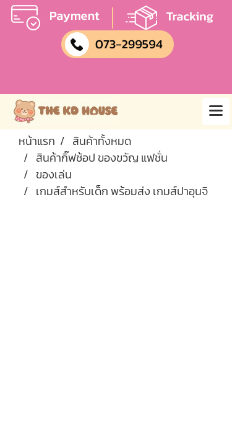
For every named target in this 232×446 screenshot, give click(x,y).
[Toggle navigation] (216, 111)
